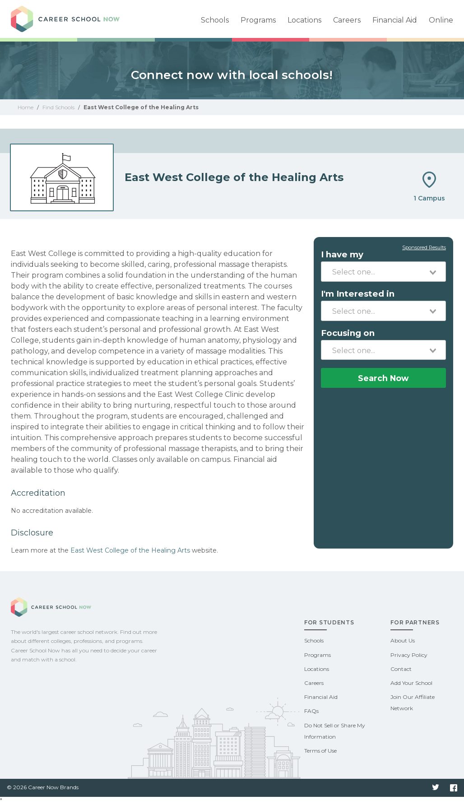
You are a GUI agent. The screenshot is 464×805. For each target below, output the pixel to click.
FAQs (311, 710)
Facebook (453, 787)
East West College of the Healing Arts (130, 550)
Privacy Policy (408, 654)
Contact (401, 668)
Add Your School (411, 682)
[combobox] (383, 271)
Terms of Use (320, 750)
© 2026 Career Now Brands (43, 787)
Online (441, 20)
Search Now (383, 378)
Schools (215, 20)
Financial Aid (394, 20)
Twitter (435, 787)
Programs (258, 20)
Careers (347, 20)
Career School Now (74, 19)
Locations (304, 20)
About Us (402, 640)
